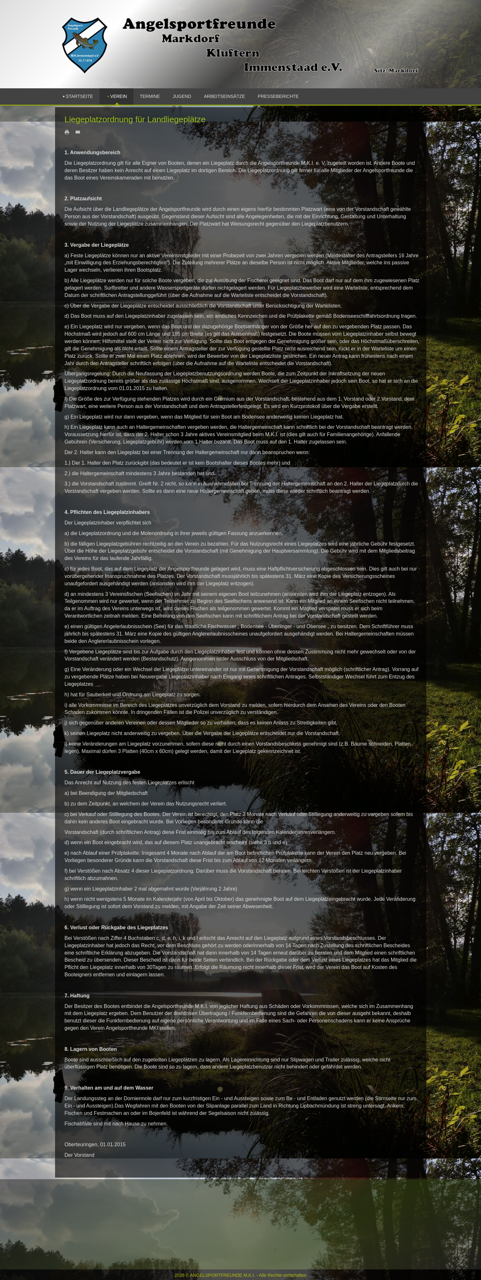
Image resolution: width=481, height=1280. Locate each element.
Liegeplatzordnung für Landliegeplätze (135, 119)
